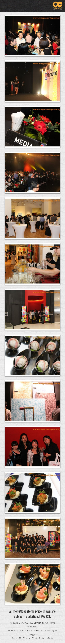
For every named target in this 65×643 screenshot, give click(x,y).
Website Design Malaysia (42, 638)
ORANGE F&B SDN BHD (31, 622)
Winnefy (26, 638)
